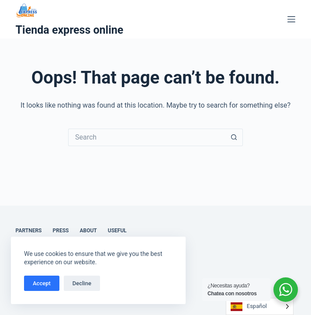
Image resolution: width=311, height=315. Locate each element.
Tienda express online (70, 30)
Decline (82, 283)
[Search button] (234, 137)
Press (61, 231)
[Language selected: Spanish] (260, 306)
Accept (42, 283)
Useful (117, 231)
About (88, 231)
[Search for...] (146, 137)
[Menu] (291, 19)
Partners (29, 231)
